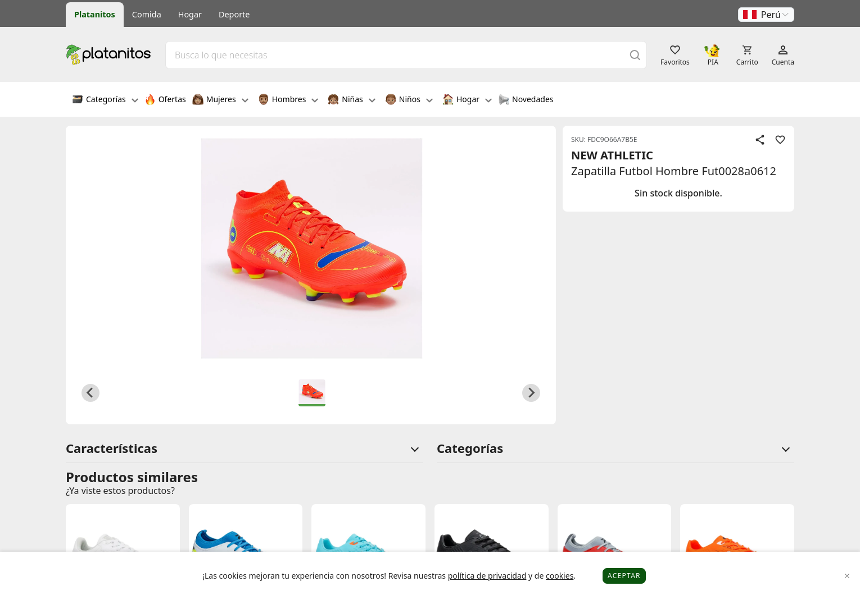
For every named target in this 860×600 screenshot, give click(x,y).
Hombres (288, 100)
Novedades (526, 100)
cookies (559, 575)
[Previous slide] (90, 393)
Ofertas (165, 100)
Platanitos (94, 14)
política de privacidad (487, 575)
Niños (409, 100)
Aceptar (624, 575)
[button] (766, 14)
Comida (146, 14)
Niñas (351, 100)
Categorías (105, 100)
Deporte (234, 14)
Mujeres (220, 100)
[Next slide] (531, 393)
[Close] (847, 576)
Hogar (190, 14)
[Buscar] (635, 55)
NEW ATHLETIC (612, 155)
